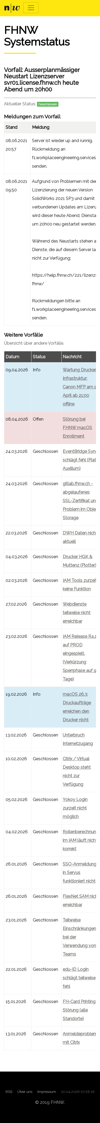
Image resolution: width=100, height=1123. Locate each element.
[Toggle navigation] (31, 7)
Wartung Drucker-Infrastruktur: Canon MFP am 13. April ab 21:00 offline (81, 386)
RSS (9, 1091)
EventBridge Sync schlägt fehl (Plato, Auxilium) (81, 460)
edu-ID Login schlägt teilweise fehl (79, 978)
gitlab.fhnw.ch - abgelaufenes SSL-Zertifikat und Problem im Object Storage (81, 500)
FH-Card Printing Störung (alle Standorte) (79, 1010)
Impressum (46, 1091)
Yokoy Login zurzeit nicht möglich (75, 808)
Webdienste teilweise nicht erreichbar (76, 613)
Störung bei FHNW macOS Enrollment (77, 428)
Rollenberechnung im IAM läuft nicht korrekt (81, 840)
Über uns (24, 1091)
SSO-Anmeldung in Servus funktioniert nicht (79, 873)
